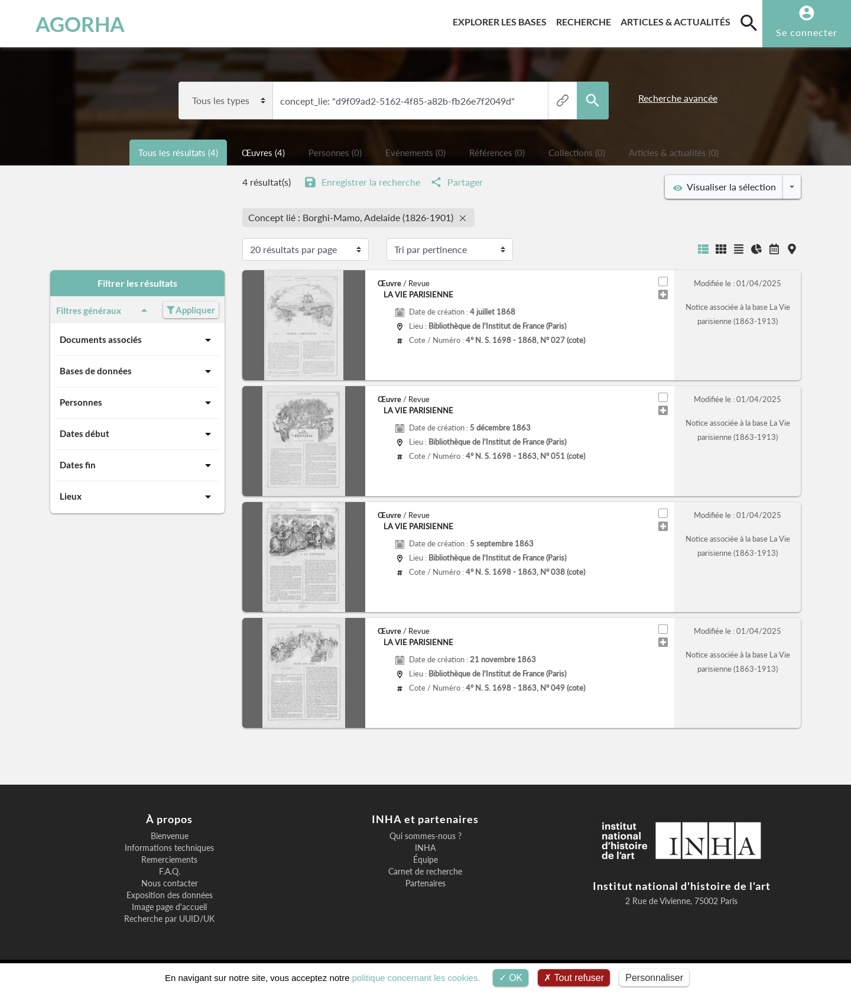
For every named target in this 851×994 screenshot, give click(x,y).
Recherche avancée (677, 97)
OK (511, 978)
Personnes (137, 403)
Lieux (137, 497)
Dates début (137, 434)
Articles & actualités (678, 19)
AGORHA (70, 23)
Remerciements (169, 860)
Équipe (425, 860)
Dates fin (137, 465)
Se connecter (806, 32)
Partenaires (425, 883)
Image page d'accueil (169, 907)
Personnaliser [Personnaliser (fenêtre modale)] (654, 978)
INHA (425, 848)
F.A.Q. (169, 872)
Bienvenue (170, 836)
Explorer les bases (502, 19)
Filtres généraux (103, 310)
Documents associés (137, 340)
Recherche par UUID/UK (169, 919)
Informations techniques (169, 848)
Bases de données (137, 371)
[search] (748, 22)
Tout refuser (574, 978)
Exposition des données (169, 895)
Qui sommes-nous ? (425, 836)
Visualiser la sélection (724, 187)
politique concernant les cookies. (416, 978)
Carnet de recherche (425, 872)
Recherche (586, 19)
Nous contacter (169, 883)
